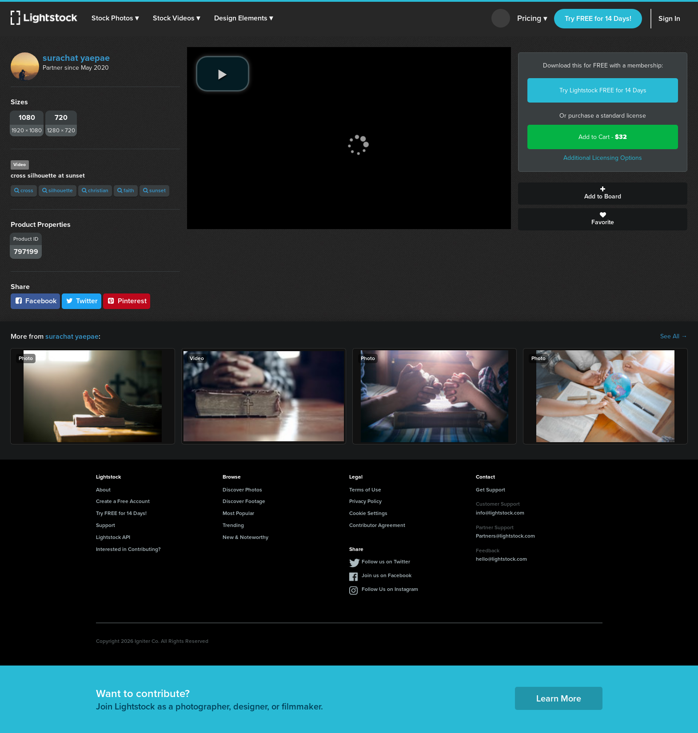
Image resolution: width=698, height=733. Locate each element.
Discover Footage (244, 501)
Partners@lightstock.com (505, 536)
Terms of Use (365, 490)
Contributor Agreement (377, 525)
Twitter (81, 301)
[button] (115, 18)
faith (125, 190)
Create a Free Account (123, 501)
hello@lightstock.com (501, 559)
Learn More (558, 698)
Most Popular (238, 513)
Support (105, 525)
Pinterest (127, 301)
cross (23, 190)
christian (95, 190)
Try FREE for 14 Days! (598, 18)
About (103, 490)
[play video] (222, 73)
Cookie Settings (368, 513)
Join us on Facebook (386, 575)
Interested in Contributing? (128, 549)
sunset (154, 190)
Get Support (490, 490)
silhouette (57, 190)
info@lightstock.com (500, 513)
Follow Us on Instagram (390, 589)
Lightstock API (113, 537)
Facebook (35, 301)
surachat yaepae (76, 57)
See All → (673, 336)
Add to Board (603, 193)
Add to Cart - (602, 137)
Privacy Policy (365, 501)
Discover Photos (242, 490)
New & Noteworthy (245, 537)
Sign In (669, 18)
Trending (233, 525)
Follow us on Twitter (386, 562)
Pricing (532, 18)
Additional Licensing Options (602, 157)
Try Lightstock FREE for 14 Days (602, 90)
